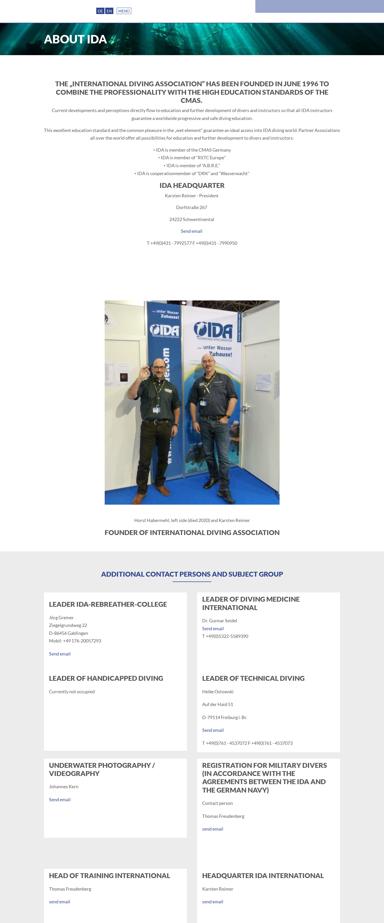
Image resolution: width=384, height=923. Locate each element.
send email (212, 829)
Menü (124, 11)
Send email (191, 231)
